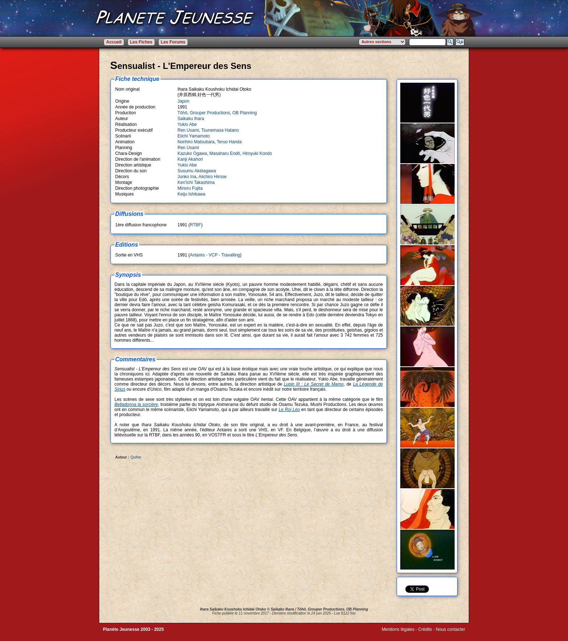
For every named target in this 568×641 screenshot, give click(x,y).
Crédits (425, 629)
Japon (183, 101)
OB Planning (244, 112)
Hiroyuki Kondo (257, 153)
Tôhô (182, 112)
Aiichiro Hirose (212, 176)
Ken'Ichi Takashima (196, 182)
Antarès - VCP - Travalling (215, 255)
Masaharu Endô (224, 153)
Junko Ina (187, 176)
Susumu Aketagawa (197, 170)
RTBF (195, 224)
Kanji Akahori (190, 159)
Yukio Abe (187, 124)
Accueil (114, 42)
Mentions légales (398, 629)
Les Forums (173, 42)
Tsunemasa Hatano (220, 130)
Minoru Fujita (190, 188)
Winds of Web (395, 634)
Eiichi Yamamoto (194, 136)
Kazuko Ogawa (192, 153)
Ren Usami (188, 130)
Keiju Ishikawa (191, 194)
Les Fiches (141, 42)
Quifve (135, 457)
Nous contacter (450, 629)
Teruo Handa (229, 141)
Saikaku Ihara (191, 118)
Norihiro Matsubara (196, 141)
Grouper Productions (210, 112)
